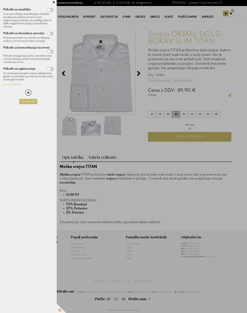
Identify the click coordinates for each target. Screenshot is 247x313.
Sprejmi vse (28, 101)
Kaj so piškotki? (12, 84)
